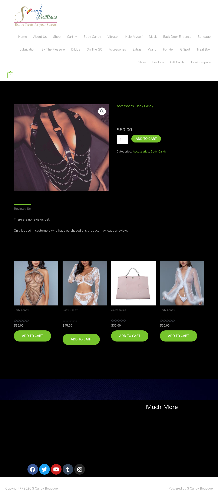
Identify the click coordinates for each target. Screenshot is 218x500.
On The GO (94, 49)
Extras (137, 49)
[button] (102, 111)
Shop (57, 36)
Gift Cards (177, 62)
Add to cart (146, 138)
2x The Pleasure (53, 49)
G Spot (185, 49)
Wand (152, 49)
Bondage (204, 36)
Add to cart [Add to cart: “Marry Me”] (81, 339)
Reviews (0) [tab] (22, 208)
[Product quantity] (122, 139)
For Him (158, 62)
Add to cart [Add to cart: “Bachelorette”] (178, 336)
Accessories (117, 49)
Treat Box (203, 49)
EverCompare (201, 62)
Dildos (75, 49)
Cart (70, 36)
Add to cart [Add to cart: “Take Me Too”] (129, 336)
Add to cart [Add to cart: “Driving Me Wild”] (32, 336)
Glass (142, 62)
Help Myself (133, 36)
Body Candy (92, 36)
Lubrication (27, 49)
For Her (168, 49)
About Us (40, 36)
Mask (153, 36)
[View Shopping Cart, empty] (10, 75)
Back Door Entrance (177, 36)
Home (22, 36)
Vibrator (113, 36)
